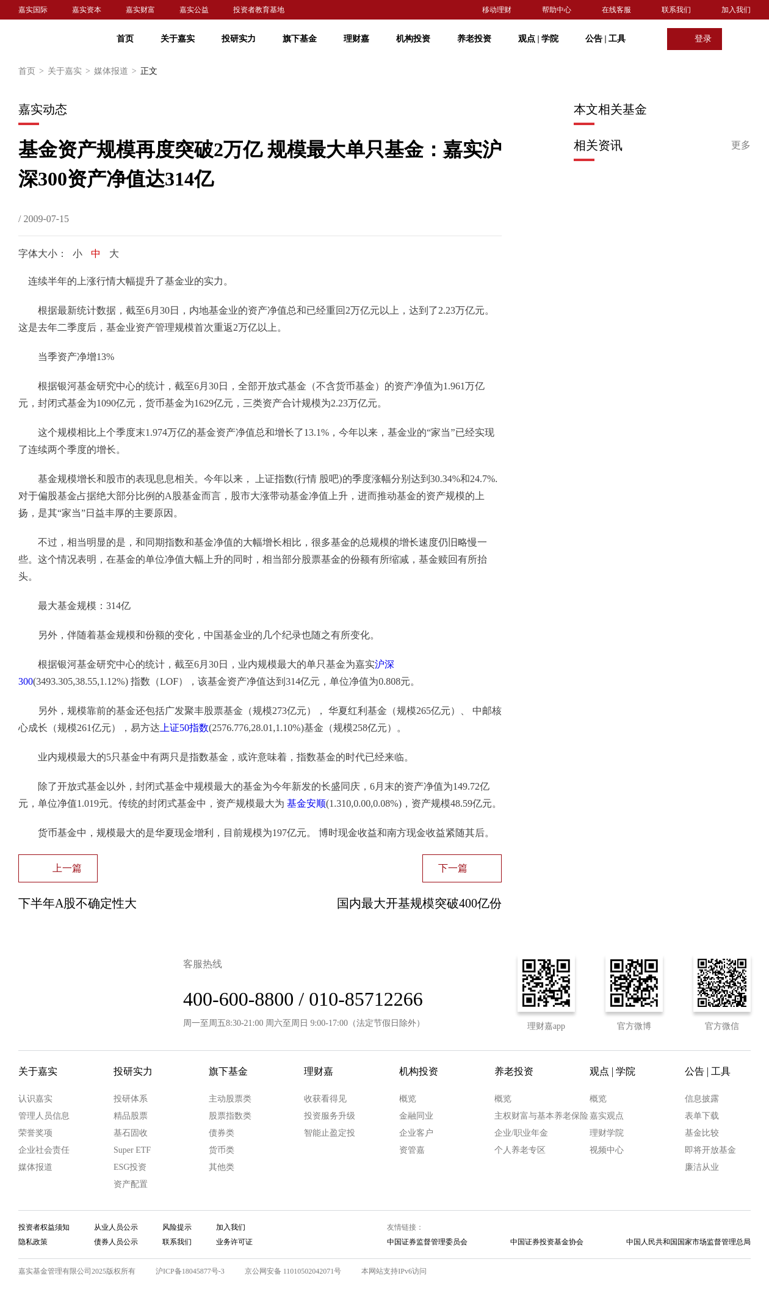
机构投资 (413, 38)
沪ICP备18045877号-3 (190, 1271)
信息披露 (702, 1098)
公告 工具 (605, 38)
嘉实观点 (607, 1115)
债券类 (221, 1133)
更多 (741, 145)
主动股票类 (230, 1098)
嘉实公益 (194, 9)
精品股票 (131, 1115)
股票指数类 (230, 1115)
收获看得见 (325, 1098)
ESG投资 (130, 1167)
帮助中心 (556, 9)
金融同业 (416, 1115)
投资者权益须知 (44, 1227)
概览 (407, 1098)
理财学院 (607, 1133)
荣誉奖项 (35, 1133)
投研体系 (131, 1098)
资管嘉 (412, 1150)
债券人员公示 (116, 1242)
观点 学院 (538, 38)
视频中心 (607, 1150)
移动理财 (496, 9)
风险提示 (177, 1227)
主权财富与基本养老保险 (541, 1115)
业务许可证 (234, 1242)
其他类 (221, 1167)
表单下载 (702, 1115)
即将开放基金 (710, 1150)
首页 (125, 38)
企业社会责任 (44, 1150)
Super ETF (132, 1150)
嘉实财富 (140, 9)
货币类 (221, 1150)
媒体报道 (117, 71)
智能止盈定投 (329, 1133)
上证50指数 (184, 728)
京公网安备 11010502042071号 (293, 1271)
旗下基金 (300, 38)
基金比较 (702, 1133)
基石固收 (131, 1133)
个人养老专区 (520, 1150)
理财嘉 (356, 38)
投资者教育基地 (258, 9)
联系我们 (676, 9)
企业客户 (416, 1133)
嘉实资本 (86, 9)
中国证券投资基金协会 (546, 1242)
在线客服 (616, 9)
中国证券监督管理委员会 (427, 1242)
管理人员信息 (44, 1115)
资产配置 (131, 1184)
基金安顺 (306, 803)
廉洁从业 (702, 1167)
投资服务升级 (329, 1115)
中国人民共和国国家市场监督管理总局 (688, 1242)
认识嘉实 (35, 1098)
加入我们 (736, 9)
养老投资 (474, 38)
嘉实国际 (33, 9)
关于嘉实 (178, 38)
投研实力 (239, 38)
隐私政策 (33, 1242)
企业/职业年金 (521, 1133)
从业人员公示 (116, 1227)
